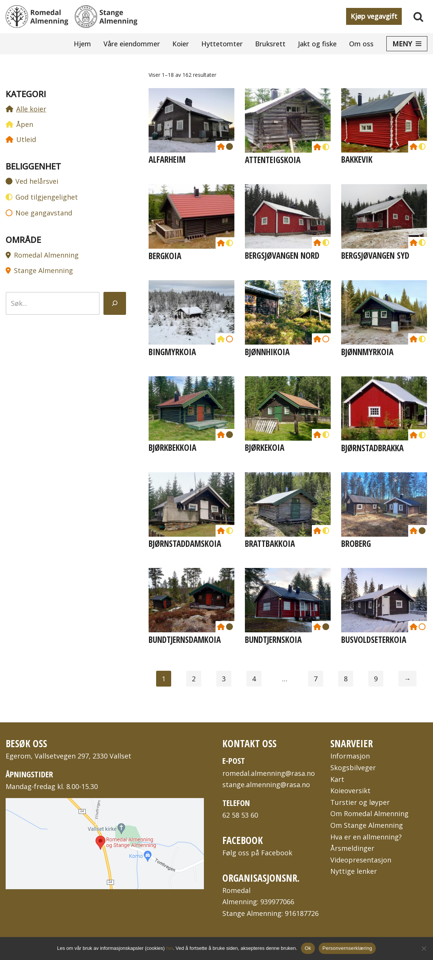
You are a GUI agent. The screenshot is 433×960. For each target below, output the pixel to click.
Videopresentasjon (360, 859)
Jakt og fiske (317, 43)
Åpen (24, 124)
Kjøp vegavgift (374, 16)
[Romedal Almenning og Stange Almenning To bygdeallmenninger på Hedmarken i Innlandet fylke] (71, 16)
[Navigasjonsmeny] (406, 43)
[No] (423, 948)
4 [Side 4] (254, 678)
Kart (337, 779)
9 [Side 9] (376, 678)
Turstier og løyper (360, 802)
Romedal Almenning (46, 254)
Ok (308, 948)
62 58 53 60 (240, 815)
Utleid (26, 139)
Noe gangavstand (43, 212)
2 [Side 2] (194, 678)
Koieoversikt (350, 790)
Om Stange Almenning (366, 825)
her (169, 948)
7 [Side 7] (316, 678)
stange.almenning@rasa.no (266, 784)
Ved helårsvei (36, 181)
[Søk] (418, 16)
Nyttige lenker (353, 871)
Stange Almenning (43, 270)
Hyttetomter (222, 43)
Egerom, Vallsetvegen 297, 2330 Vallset (68, 755)
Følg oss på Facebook (257, 852)
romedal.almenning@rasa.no (268, 773)
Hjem (82, 43)
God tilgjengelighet (46, 196)
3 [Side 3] (224, 678)
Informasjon (350, 755)
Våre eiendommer (131, 43)
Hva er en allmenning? (366, 836)
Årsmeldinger (352, 848)
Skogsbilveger (353, 767)
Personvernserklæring (347, 948)
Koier (180, 43)
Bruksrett (270, 43)
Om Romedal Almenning (369, 813)
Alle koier (31, 108)
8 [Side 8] (346, 678)
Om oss (361, 43)
